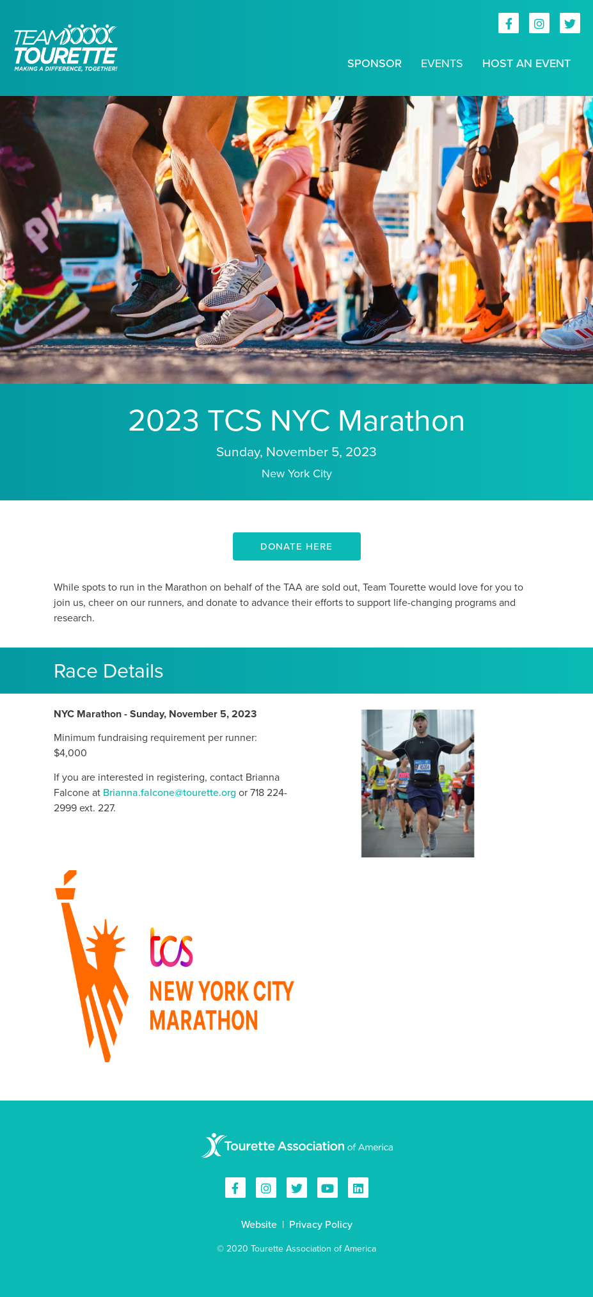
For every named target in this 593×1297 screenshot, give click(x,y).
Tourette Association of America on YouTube (327, 1187)
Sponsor (374, 63)
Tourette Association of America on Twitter (570, 23)
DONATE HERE (296, 546)
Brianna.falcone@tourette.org (169, 792)
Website (259, 1224)
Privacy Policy (320, 1224)
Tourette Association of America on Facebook (508, 23)
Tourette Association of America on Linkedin (358, 1187)
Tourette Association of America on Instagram (539, 23)
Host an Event (526, 63)
